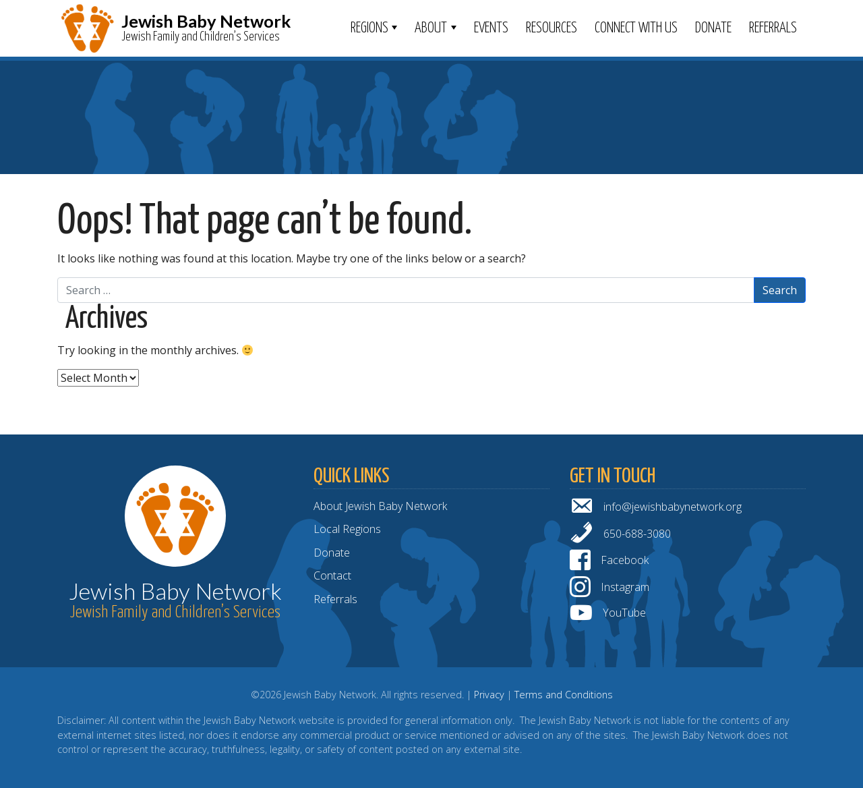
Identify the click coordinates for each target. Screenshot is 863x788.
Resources (551, 28)
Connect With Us (636, 28)
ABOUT (431, 28)
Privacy (489, 694)
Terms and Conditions (563, 694)
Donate (713, 28)
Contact (332, 575)
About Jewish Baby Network (380, 506)
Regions (369, 28)
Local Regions (347, 529)
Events (491, 28)
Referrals (773, 28)
